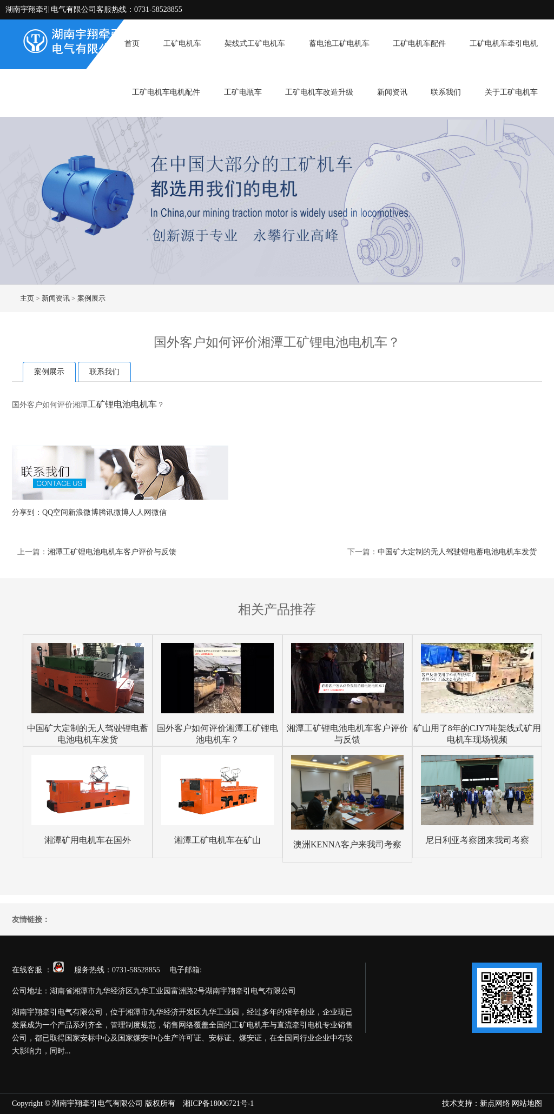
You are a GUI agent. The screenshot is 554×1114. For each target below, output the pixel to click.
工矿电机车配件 (419, 43)
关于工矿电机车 (511, 92)
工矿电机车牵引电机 (504, 43)
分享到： (27, 512)
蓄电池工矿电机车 (339, 43)
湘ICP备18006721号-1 (218, 1103)
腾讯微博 (113, 512)
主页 (27, 298)
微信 (159, 512)
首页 (132, 43)
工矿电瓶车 (243, 92)
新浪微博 (83, 512)
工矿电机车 (182, 43)
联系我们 (446, 92)
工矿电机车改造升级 (319, 92)
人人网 (140, 512)
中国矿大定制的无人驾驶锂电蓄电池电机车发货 (457, 552)
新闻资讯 (392, 92)
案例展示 (91, 298)
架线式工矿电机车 (255, 43)
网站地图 (527, 1103)
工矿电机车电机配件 (166, 92)
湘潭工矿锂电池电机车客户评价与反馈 (112, 552)
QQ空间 (55, 512)
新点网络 (495, 1103)
